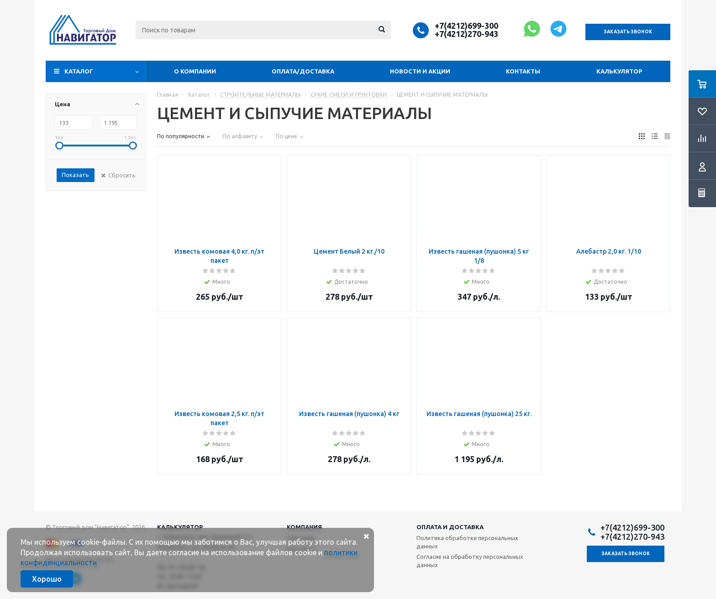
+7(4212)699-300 (466, 25)
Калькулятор (619, 71)
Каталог (78, 71)
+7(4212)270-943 (466, 34)
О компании (195, 71)
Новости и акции (420, 71)
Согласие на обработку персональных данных (469, 560)
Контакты (523, 71)
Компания (304, 527)
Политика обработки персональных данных (467, 542)
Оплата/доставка (303, 71)
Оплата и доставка (450, 527)
